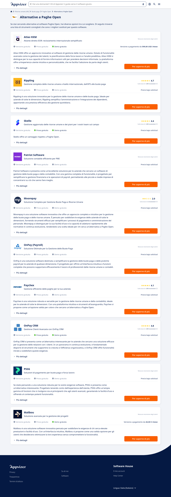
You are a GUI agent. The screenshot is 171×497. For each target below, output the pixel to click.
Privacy (12, 472)
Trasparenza (14, 477)
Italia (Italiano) (128, 488)
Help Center (118, 475)
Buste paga (36, 11)
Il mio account (119, 471)
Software (65, 476)
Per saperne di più (141, 66)
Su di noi (64, 471)
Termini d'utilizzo (16, 481)
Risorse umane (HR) (22, 11)
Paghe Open (46, 11)
